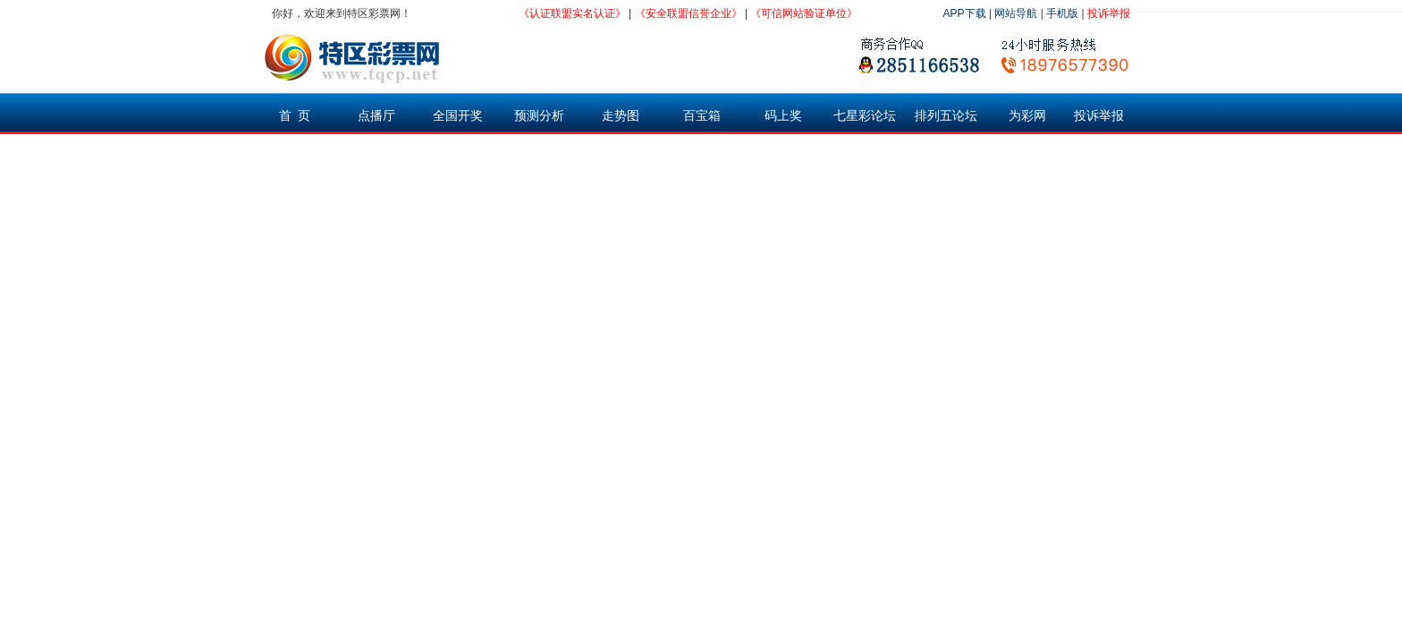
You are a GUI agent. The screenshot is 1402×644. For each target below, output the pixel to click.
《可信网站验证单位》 (803, 13)
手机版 (1062, 13)
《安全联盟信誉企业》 (688, 13)
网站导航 (1015, 13)
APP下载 (964, 13)
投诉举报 (1108, 13)
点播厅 (376, 115)
